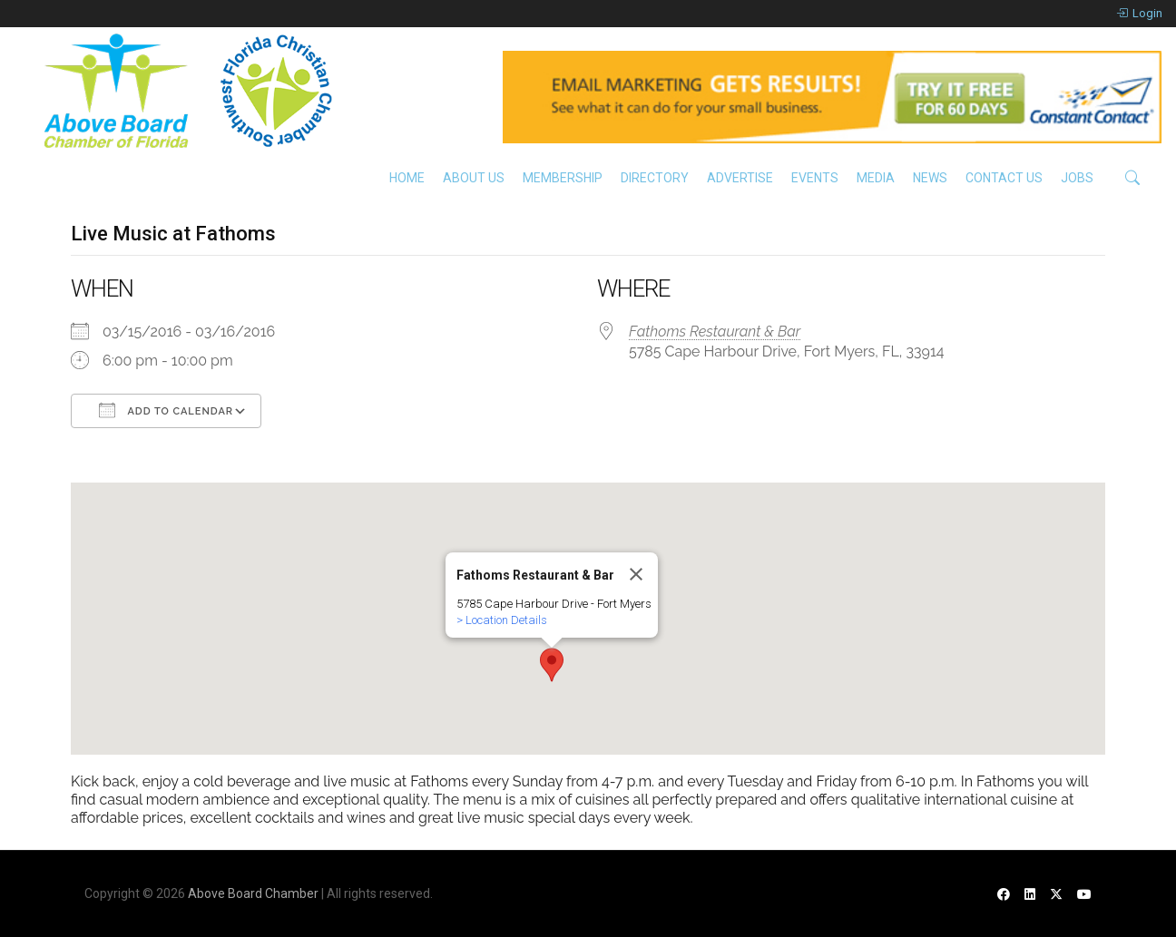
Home (407, 178)
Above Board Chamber (253, 893)
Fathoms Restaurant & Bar (714, 331)
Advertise (740, 178)
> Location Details (501, 620)
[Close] (636, 574)
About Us (474, 178)
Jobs (1077, 178)
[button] (552, 665)
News (930, 178)
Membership (563, 178)
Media (876, 178)
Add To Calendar (166, 410)
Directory (655, 178)
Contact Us (1004, 178)
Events (814, 178)
